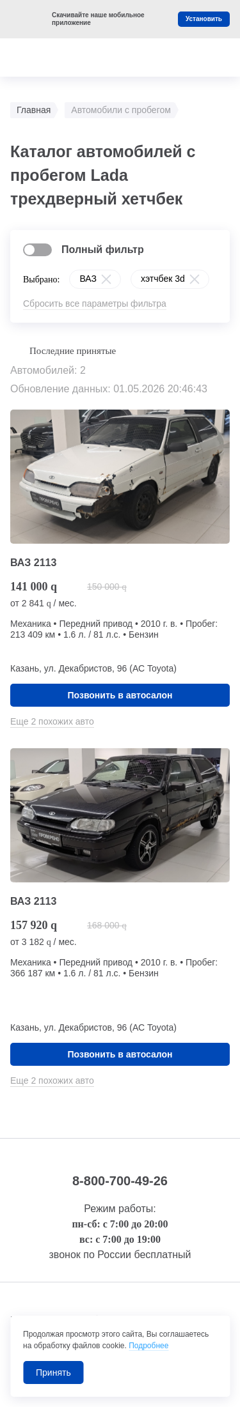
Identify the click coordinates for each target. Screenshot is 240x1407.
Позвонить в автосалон (120, 695)
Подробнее (148, 1345)
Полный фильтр (102, 249)
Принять (53, 1372)
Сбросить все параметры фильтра (94, 303)
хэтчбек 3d (163, 278)
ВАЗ (88, 278)
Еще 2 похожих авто (52, 721)
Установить (204, 18)
